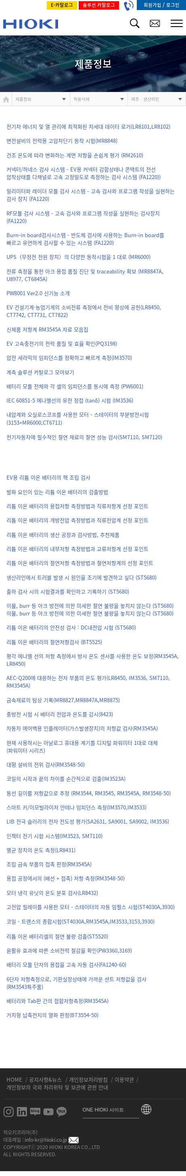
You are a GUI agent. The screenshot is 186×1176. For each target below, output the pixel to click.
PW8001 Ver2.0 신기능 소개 (38, 293)
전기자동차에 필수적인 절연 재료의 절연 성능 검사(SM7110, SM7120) (84, 437)
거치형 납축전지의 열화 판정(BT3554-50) (52, 1015)
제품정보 (23, 99)
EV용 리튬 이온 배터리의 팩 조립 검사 (48, 477)
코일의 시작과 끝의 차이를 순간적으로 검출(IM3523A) (65, 778)
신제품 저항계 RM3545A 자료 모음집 (47, 329)
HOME (15, 1079)
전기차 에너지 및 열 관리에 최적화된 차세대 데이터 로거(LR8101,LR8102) (88, 126)
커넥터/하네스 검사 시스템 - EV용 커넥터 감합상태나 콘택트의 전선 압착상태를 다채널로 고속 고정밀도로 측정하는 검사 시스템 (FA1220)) (83, 173)
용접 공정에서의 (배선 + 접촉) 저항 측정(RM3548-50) (65, 878)
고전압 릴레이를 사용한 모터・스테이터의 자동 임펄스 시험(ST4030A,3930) (90, 907)
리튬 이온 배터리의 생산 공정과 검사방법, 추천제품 (62, 534)
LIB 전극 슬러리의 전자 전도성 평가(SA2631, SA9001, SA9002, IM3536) (87, 821)
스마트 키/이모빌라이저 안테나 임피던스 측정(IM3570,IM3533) (76, 807)
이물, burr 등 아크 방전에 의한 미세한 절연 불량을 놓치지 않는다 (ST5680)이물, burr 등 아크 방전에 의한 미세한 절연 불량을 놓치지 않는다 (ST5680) (89, 609)
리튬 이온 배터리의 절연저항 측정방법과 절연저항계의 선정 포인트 (79, 563)
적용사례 (81, 99)
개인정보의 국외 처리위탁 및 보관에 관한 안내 (57, 1087)
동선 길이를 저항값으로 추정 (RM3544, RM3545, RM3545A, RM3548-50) (88, 793)
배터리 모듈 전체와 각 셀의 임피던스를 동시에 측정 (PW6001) (74, 386)
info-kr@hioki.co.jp (52, 1139)
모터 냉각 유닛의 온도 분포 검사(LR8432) (52, 893)
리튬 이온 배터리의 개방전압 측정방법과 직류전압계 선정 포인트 (77, 520)
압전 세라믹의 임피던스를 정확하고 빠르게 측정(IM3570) (69, 357)
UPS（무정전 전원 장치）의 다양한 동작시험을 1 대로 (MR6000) (78, 257)
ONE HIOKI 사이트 (103, 1110)
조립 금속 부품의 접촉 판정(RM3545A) (49, 864)
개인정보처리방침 (89, 1079)
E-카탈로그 (62, 5)
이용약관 (124, 1079)
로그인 (173, 5)
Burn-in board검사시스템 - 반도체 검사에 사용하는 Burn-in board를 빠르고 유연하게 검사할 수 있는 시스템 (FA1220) (85, 238)
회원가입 (153, 5)
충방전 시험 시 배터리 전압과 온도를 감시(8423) (59, 714)
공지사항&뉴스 (46, 1079)
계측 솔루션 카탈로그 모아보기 (40, 372)
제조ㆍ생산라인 (145, 99)
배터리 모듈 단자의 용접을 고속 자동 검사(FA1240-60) (66, 964)
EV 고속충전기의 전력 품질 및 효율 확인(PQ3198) (61, 343)
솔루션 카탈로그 (99, 5)
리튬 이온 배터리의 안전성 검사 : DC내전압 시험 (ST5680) (71, 627)
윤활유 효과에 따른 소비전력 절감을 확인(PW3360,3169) (69, 950)
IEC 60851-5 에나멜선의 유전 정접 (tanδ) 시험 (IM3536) (69, 400)
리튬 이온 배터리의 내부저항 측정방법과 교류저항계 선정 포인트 (77, 549)
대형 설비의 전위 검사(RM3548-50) (45, 764)
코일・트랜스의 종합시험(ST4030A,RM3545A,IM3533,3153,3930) (80, 921)
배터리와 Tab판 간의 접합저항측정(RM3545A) (57, 1001)
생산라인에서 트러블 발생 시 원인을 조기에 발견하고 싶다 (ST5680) (81, 577)
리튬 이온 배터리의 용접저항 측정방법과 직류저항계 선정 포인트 (77, 506)
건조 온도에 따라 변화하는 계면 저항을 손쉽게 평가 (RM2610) (74, 155)
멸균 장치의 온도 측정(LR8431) (40, 850)
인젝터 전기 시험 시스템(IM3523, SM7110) (54, 836)
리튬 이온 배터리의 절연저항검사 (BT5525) (54, 642)
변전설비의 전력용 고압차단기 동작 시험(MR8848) (61, 140)
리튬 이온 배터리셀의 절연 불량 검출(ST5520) (57, 936)
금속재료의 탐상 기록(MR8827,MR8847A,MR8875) (63, 700)
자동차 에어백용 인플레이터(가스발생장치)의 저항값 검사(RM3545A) (82, 728)
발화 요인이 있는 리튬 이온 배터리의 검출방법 (57, 492)
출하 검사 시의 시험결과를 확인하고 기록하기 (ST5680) (67, 591)
